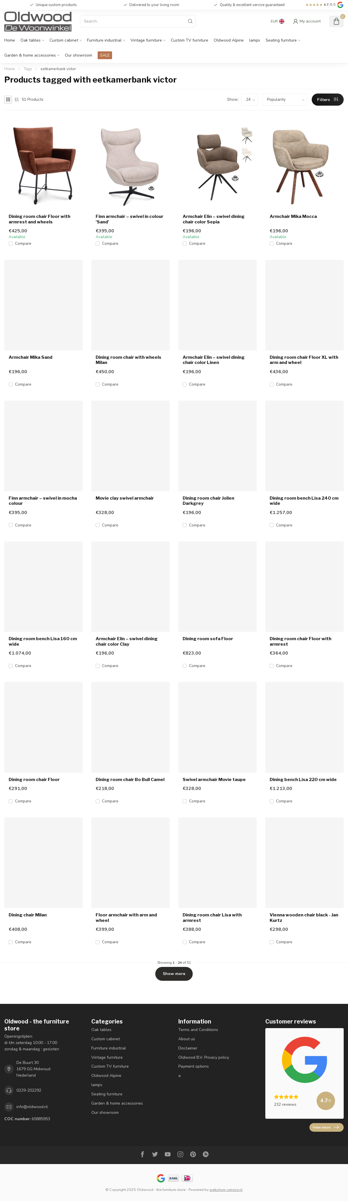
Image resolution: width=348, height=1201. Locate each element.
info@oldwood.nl (32, 1107)
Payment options (193, 1066)
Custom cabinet (64, 40)
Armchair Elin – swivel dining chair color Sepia (214, 219)
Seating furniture (281, 40)
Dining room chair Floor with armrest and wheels (39, 219)
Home (9, 40)
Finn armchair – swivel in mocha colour (43, 501)
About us (186, 1039)
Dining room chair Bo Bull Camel (130, 779)
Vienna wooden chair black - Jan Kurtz (304, 917)
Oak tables (30, 40)
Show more (174, 973)
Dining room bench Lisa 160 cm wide (43, 641)
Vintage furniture (146, 40)
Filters (327, 99)
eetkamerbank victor (58, 69)
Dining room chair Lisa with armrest (212, 917)
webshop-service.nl (226, 1189)
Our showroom (78, 55)
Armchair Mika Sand (30, 357)
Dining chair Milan (28, 915)
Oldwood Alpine (229, 40)
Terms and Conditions (198, 1029)
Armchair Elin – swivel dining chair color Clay (127, 641)
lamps (254, 40)
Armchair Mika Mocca (293, 216)
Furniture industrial (104, 40)
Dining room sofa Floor (208, 638)
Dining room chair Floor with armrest (300, 641)
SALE (105, 55)
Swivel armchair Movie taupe (214, 779)
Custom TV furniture (189, 40)
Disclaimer (187, 1048)
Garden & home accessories (30, 55)
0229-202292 (28, 1090)
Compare (23, 243)
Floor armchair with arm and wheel (126, 917)
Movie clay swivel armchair (125, 498)
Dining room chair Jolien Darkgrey (208, 501)
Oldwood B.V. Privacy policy (203, 1057)
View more (326, 1127)
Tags (28, 69)
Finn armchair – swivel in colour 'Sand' (129, 219)
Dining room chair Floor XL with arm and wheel (304, 360)
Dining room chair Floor (34, 779)
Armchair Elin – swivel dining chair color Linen (214, 360)
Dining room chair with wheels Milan (128, 360)
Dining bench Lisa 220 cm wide (303, 779)
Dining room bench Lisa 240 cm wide (304, 501)
